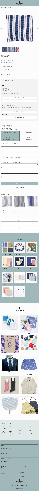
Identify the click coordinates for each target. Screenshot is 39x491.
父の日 (3, 431)
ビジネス (3, 432)
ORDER (6, 458)
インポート (12, 429)
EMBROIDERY (4, 443)
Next (37, 28)
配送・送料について (19, 223)
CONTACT (5, 461)
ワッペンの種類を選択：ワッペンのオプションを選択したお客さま (11, 157)
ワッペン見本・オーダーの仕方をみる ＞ (19, 111)
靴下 (29, 427)
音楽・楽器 (19, 434)
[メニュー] (1, 3)
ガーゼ (11, 426)
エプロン (30, 430)
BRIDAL (4, 456)
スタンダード (10, 7)
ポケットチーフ (31, 424)
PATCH (4, 445)
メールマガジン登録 (23, 471)
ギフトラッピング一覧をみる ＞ (19, 117)
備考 (2, 167)
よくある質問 (19, 220)
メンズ (3, 424)
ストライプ (12, 434)
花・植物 (19, 430)
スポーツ (19, 433)
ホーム (2, 7)
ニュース (2, 471)
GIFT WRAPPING (7, 448)
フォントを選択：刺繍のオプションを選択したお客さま (9, 143)
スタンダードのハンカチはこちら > (6, 66)
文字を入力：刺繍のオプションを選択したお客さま (8, 152)
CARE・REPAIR (7, 451)
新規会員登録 (22, 472)
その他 (30, 436)
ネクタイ (30, 423)
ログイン (21, 473)
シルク (11, 424)
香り (29, 434)
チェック (11, 435)
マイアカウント (22, 476)
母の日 (3, 429)
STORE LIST (4, 453)
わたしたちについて (4, 472)
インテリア (30, 433)
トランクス (30, 426)
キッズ (3, 426)
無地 (10, 432)
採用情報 (2, 473)
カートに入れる (19, 183)
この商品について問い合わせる (19, 187)
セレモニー (3, 434)
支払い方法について (19, 231)
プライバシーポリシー (23, 466)
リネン (11, 423)
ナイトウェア (31, 429)
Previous (1, 28)
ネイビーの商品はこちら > (5, 69)
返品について (19, 227)
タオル (11, 427)
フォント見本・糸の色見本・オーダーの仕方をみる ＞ (19, 97)
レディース (3, 423)
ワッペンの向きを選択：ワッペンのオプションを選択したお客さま (11, 162)
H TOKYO (5, 7)
